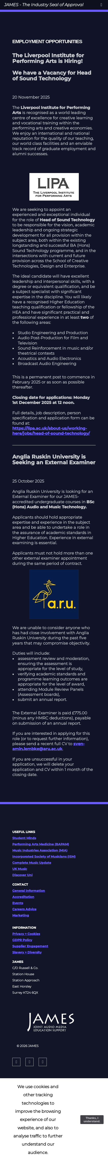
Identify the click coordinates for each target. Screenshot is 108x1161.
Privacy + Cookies (26, 934)
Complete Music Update (31, 863)
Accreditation (23, 897)
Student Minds (24, 838)
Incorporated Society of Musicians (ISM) (44, 857)
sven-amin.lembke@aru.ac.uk (48, 746)
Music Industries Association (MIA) (39, 850)
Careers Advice (24, 909)
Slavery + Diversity (26, 952)
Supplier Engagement (30, 946)
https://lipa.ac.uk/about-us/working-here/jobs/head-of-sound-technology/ (51, 431)
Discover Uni (22, 875)
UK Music (19, 869)
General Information (28, 891)
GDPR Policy (22, 940)
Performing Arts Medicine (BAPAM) (40, 844)
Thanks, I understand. (92, 1119)
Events (17, 903)
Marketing (20, 915)
